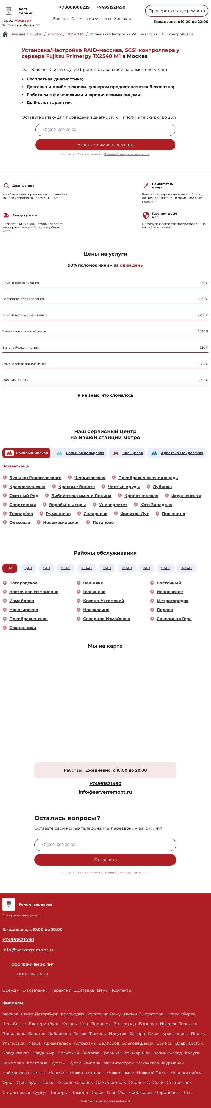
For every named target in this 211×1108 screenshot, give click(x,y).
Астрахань (85, 1043)
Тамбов (80, 1092)
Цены (106, 19)
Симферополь (111, 1082)
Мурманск (173, 1063)
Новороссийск (186, 1072)
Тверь (97, 1092)
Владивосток (189, 1043)
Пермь (198, 1033)
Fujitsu (36, 34)
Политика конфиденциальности (105, 1101)
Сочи (158, 1082)
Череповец (168, 1092)
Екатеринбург (44, 1023)
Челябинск (14, 1023)
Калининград (168, 1053)
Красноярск (175, 1033)
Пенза (48, 1082)
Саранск (84, 1082)
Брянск (164, 1043)
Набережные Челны (24, 1072)
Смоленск (139, 1082)
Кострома (37, 1063)
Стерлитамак (16, 1092)
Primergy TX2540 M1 (66, 34)
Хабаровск (59, 1033)
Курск (74, 1063)
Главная (17, 34)
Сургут (40, 1092)
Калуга (192, 1053)
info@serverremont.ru (105, 792)
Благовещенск (138, 1043)
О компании (85, 19)
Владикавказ (16, 1053)
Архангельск (57, 1043)
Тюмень (98, 1033)
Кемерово (13, 1063)
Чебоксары (140, 1092)
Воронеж (101, 1023)
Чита (187, 1092)
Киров (34, 1043)
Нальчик (58, 1072)
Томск (80, 1033)
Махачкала (148, 1063)
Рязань (65, 1082)
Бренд (60, 19)
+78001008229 (74, 7)
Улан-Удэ (116, 1092)
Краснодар (72, 1014)
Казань (69, 1023)
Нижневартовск (87, 1072)
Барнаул (148, 1023)
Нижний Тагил (152, 1072)
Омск (154, 1033)
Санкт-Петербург (39, 1014)
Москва (10, 1014)
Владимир (44, 1053)
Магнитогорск (119, 1063)
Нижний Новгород (144, 1014)
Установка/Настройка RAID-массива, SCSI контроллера (142, 34)
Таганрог (60, 1092)
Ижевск (168, 1023)
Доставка (84, 990)
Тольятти (188, 1023)
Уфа (84, 1023)
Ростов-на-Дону (104, 1014)
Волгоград (125, 1023)
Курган (58, 1063)
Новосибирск (181, 1014)
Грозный (111, 1053)
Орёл (8, 1082)
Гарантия (62, 990)
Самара (137, 1033)
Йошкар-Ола (137, 1053)
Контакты (123, 19)
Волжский (68, 1053)
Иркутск (117, 1033)
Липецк (92, 1063)
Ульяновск (13, 1043)
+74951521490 (111, 7)
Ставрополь (179, 1082)
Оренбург (27, 1082)
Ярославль (13, 1033)
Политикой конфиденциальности (127, 154)
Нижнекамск (120, 1072)
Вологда (91, 1053)
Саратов (37, 1033)
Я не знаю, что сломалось (106, 395)
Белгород (109, 1043)
